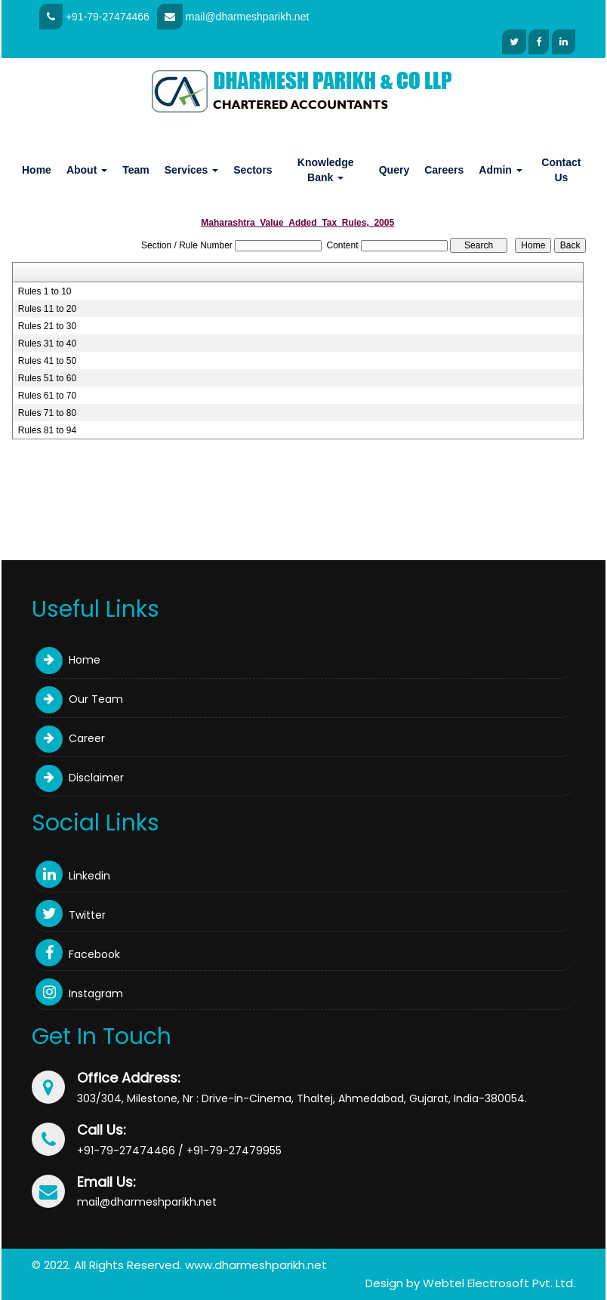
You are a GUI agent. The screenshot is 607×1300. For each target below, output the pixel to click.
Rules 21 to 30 (47, 326)
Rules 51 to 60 (47, 378)
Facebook (77, 954)
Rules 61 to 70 (47, 395)
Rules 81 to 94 (47, 430)
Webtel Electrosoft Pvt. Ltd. (499, 1283)
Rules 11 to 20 (47, 308)
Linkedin (72, 875)
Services (192, 170)
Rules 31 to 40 (47, 343)
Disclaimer (79, 777)
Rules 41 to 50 (47, 361)
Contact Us (561, 169)
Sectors (252, 170)
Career (70, 738)
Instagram (79, 993)
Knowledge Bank (325, 169)
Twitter (70, 915)
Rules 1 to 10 (45, 291)
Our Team (79, 699)
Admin (500, 170)
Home (36, 170)
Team (135, 170)
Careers (444, 170)
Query (394, 170)
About (86, 170)
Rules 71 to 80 (47, 413)
